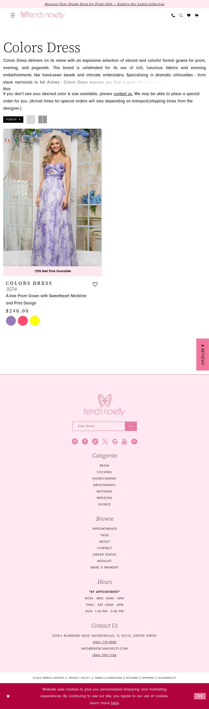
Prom (104, 465)
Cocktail (104, 472)
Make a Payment (104, 567)
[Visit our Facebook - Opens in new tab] (85, 441)
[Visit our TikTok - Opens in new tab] (95, 441)
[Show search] (181, 15)
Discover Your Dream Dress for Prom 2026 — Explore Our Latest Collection (105, 4)
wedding (105, 498)
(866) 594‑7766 (104, 655)
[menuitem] (13, 15)
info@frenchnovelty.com (104, 648)
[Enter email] (104, 426)
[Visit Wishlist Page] (189, 15)
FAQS (104, 535)
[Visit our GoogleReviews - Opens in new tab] (115, 441)
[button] (13, 15)
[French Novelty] (104, 405)
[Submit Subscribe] (131, 426)
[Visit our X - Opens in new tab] (105, 441)
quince (104, 504)
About (104, 542)
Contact (104, 548)
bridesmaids (104, 485)
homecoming (104, 478)
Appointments (104, 529)
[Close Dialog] (8, 696)
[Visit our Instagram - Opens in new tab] (75, 441)
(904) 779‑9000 (104, 642)
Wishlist (104, 561)
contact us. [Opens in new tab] (123, 93)
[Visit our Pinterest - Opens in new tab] (134, 441)
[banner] (43, 15)
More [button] (6, 88)
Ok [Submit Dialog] (200, 696)
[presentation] (52, 202)
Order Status (104, 554)
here (115, 703)
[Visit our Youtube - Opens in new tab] (124, 441)
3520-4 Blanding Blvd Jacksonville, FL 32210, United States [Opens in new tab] (104, 636)
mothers (104, 491)
